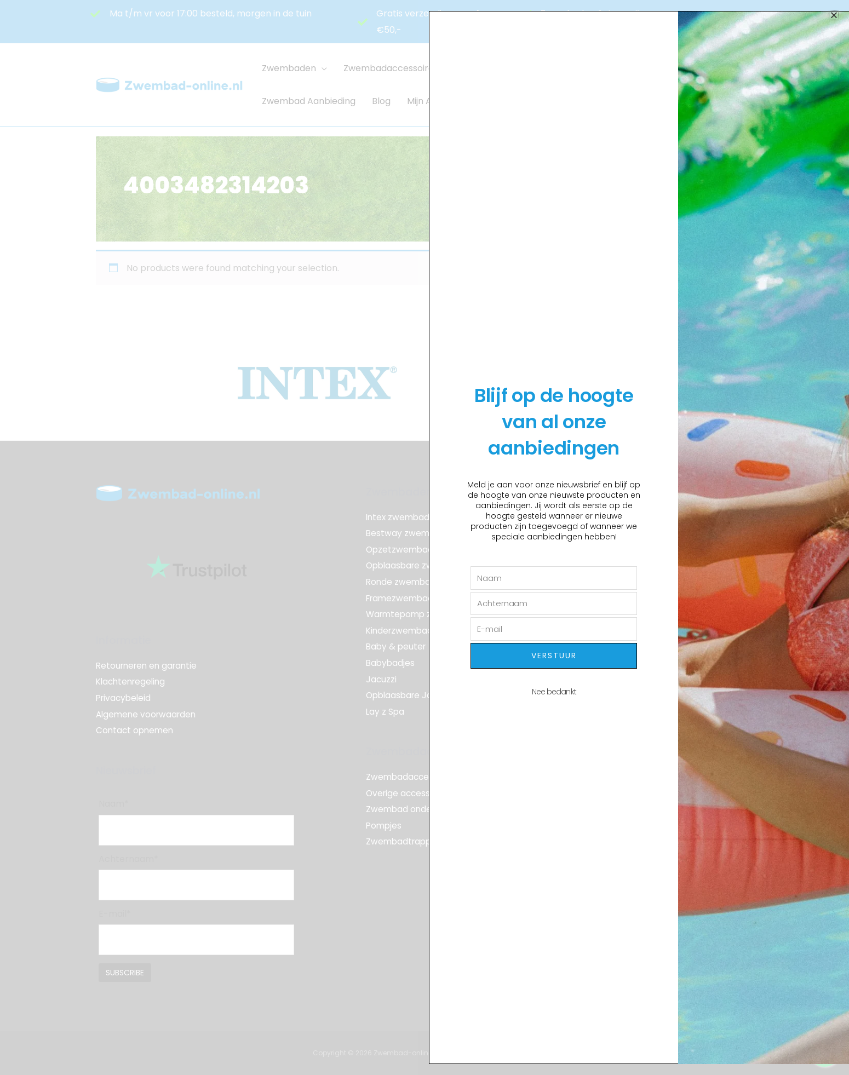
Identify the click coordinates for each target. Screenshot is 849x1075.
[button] (834, 15)
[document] (424, 537)
